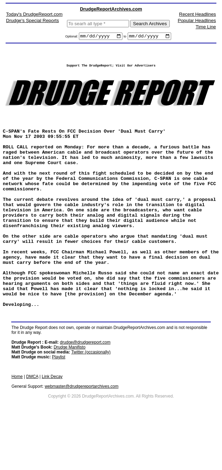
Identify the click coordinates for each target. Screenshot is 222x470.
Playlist (58, 403)
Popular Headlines (197, 20)
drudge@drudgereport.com (85, 388)
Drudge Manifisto (70, 393)
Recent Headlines (197, 14)
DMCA (32, 422)
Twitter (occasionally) (90, 398)
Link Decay (52, 422)
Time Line (206, 26)
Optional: (72, 37)
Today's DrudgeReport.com (34, 14)
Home (17, 422)
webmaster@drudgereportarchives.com (81, 432)
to (125, 37)
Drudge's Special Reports (32, 20)
